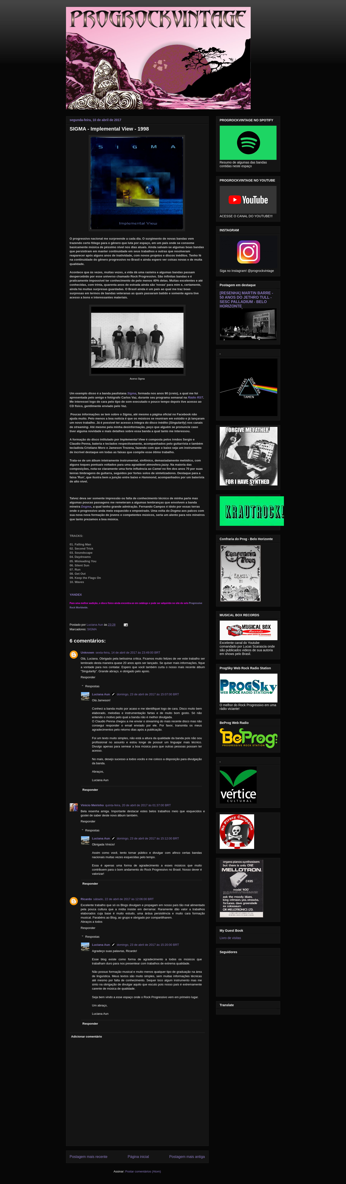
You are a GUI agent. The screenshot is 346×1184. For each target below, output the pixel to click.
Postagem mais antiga (187, 1157)
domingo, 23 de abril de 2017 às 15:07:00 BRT (148, 694)
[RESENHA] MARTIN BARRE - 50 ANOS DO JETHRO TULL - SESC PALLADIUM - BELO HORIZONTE (246, 299)
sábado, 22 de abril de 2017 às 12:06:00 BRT (123, 899)
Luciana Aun (101, 694)
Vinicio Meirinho (92, 805)
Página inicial (138, 1157)
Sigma (131, 393)
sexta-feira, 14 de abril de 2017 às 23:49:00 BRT (128, 652)
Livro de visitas (230, 938)
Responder (88, 677)
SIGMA (92, 629)
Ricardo (86, 899)
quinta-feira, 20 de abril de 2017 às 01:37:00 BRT (138, 805)
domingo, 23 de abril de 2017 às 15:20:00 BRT (148, 944)
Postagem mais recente (89, 1157)
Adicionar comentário (86, 1036)
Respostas (92, 686)
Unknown (87, 652)
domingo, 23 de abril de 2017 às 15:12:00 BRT (148, 838)
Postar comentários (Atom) (143, 1171)
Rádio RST (195, 397)
